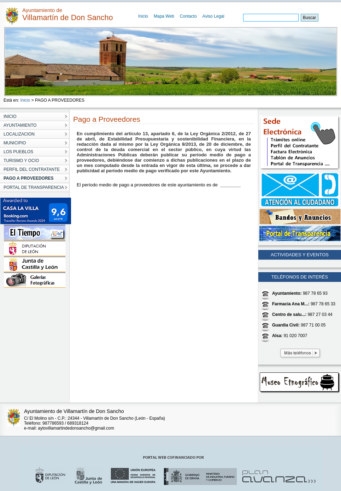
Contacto (188, 16)
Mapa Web (164, 16)
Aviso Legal (213, 16)
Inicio (143, 16)
